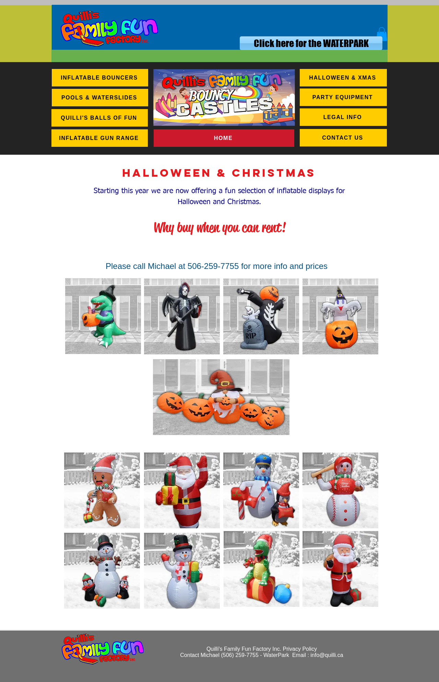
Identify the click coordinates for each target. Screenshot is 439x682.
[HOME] (224, 138)
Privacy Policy (300, 649)
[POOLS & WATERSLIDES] (100, 97)
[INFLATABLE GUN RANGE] (99, 138)
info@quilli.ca (326, 655)
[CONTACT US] (343, 137)
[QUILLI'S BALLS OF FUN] (99, 118)
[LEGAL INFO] (343, 117)
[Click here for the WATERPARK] (311, 43)
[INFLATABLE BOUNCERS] (100, 77)
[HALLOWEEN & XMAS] (343, 77)
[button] (382, 34)
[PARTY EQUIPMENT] (343, 97)
